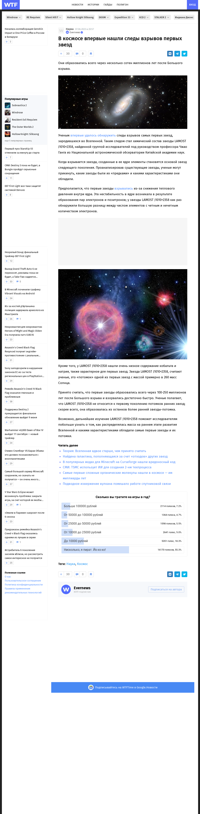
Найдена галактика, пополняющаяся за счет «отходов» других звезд (115, 456)
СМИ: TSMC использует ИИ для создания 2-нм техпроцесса (107, 467)
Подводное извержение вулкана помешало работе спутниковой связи (117, 484)
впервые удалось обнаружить (93, 135)
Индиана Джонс (184, 17)
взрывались (123, 188)
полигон (122, 4)
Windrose (14, 17)
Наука (70, 29)
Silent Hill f (53, 17)
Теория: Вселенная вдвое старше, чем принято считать (104, 451)
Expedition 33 (124, 17)
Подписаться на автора (166, 589)
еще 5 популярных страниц (18, 140)
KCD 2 (144, 17)
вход (192, 4)
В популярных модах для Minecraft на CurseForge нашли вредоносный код (119, 462)
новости (77, 4)
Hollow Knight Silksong (80, 17)
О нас (8, 576)
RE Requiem (33, 17)
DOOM (104, 17)
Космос (82, 564)
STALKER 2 (162, 17)
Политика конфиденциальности (24, 584)
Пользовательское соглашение (23, 580)
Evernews (82, 588)
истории (93, 4)
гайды (108, 4)
